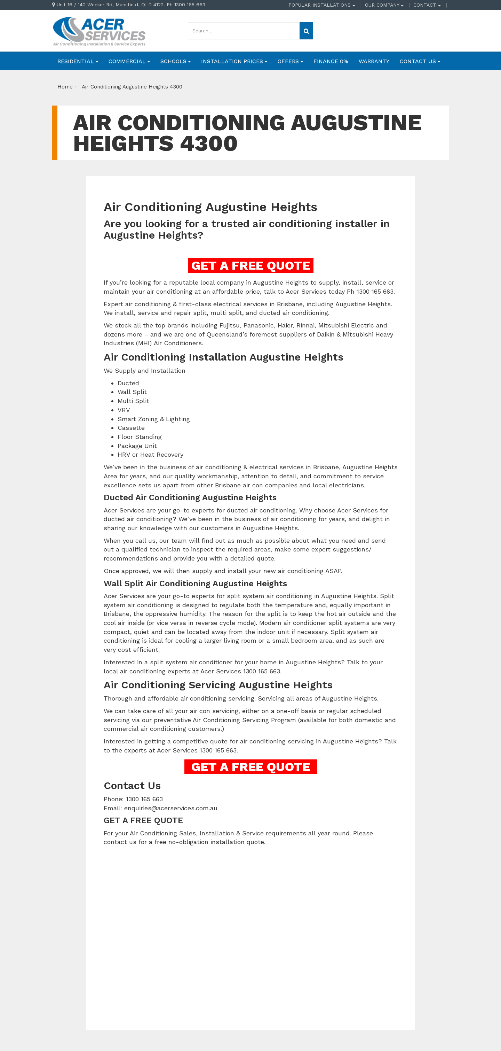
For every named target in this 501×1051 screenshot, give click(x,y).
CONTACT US (420, 61)
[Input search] (244, 30)
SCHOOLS (175, 61)
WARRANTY (374, 61)
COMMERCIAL (129, 61)
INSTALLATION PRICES (234, 61)
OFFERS (290, 61)
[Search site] (306, 30)
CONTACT (427, 5)
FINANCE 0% (330, 61)
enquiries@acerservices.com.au (170, 808)
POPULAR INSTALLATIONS (321, 5)
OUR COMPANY (384, 5)
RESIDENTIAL (77, 61)
